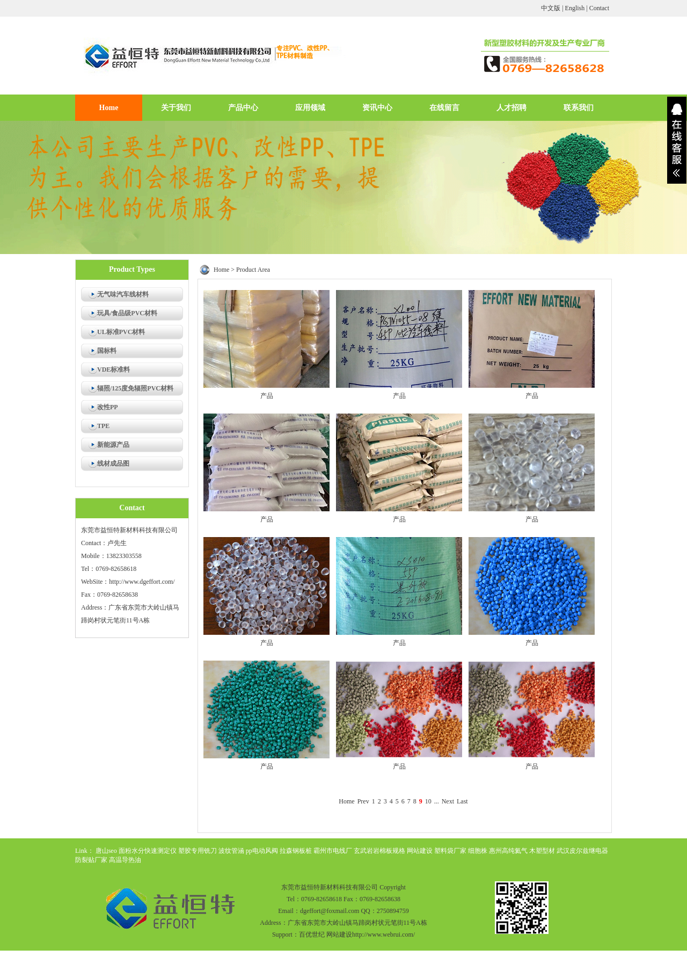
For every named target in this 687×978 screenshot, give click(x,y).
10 (428, 801)
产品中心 (243, 108)
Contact (599, 8)
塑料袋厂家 (450, 850)
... (436, 801)
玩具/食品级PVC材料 (127, 313)
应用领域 (310, 108)
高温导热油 (125, 860)
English (575, 8)
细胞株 (477, 850)
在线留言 (444, 108)
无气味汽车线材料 (123, 294)
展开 (676, 140)
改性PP (107, 407)
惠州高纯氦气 (508, 850)
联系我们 (579, 108)
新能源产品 (113, 444)
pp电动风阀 (262, 850)
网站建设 (420, 850)
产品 (266, 396)
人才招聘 (511, 108)
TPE (103, 426)
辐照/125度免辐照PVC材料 (135, 388)
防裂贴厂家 (91, 860)
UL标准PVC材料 (121, 332)
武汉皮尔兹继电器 (582, 850)
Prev (363, 801)
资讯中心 (377, 108)
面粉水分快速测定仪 (148, 850)
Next (448, 801)
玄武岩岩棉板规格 (379, 850)
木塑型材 (542, 850)
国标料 (106, 350)
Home (109, 108)
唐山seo (106, 850)
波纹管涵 (231, 850)
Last (462, 801)
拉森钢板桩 (296, 850)
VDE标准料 (113, 369)
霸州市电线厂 (332, 850)
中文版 (550, 8)
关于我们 (176, 108)
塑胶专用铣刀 (197, 850)
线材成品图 (113, 463)
